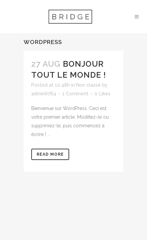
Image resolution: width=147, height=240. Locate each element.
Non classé (88, 85)
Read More (50, 154)
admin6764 (43, 93)
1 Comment (75, 93)
